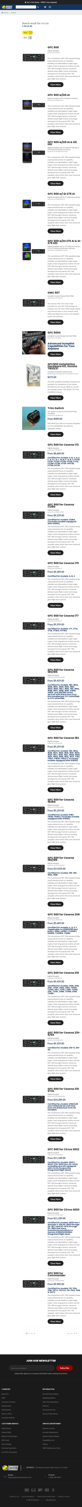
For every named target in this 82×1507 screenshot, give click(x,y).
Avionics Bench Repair (51, 1436)
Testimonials (6, 1410)
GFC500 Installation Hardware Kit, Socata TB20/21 (62, 366)
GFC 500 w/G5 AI (59, 95)
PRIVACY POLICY (64, 1496)
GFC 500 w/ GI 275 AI (61, 194)
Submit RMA (6, 1432)
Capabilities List (48, 1440)
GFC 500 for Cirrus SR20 (63, 1210)
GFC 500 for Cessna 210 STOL (63, 1090)
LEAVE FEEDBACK (28, 1496)
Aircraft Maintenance (50, 1432)
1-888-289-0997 (54, 1477)
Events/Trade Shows (50, 1414)
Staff (3, 1398)
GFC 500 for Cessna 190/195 (61, 859)
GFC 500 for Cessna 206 (64, 914)
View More (55, 84)
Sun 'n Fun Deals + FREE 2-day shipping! (41, 2)
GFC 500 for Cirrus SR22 (63, 1149)
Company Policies (8, 1418)
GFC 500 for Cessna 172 (63, 445)
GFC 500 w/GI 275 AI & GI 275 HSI (64, 242)
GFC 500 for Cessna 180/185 (61, 671)
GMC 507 (54, 293)
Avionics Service (49, 1428)
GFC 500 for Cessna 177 (63, 616)
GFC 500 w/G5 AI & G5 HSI (62, 143)
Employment (6, 1406)
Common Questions (9, 1448)
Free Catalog (6, 1444)
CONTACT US (14, 1496)
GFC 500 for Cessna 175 (63, 563)
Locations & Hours (8, 1402)
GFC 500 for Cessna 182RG (61, 801)
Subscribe (64, 1368)
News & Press (7, 1414)
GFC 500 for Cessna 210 (63, 973)
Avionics (42, 1500)
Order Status (6, 1428)
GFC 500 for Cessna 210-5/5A (64, 1034)
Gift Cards (5, 1440)
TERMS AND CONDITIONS (46, 1496)
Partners (46, 1406)
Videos (45, 1444)
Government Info (49, 1410)
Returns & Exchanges (9, 1436)
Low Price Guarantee (9, 1452)
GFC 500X (54, 333)
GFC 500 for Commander (56, 1274)
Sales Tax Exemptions (50, 1402)
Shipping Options (49, 1398)
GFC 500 (53, 47)
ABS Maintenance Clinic (51, 1448)
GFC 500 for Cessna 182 (63, 738)
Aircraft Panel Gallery (50, 1394)
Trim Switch (56, 408)
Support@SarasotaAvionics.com (19, 1477)
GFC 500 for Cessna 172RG (61, 506)
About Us (5, 1394)
